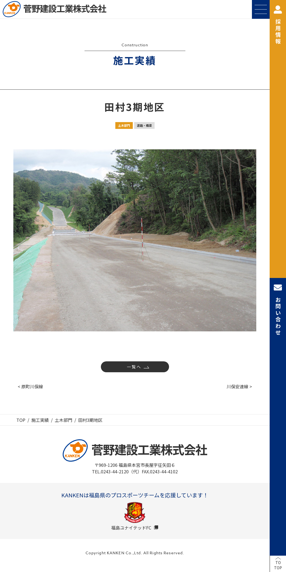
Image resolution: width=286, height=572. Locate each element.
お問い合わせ (278, 309)
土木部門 (124, 125)
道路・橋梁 (144, 125)
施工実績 (40, 420)
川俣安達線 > (239, 386)
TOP (20, 420)
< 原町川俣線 (30, 386)
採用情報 (278, 25)
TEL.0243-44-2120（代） (117, 471)
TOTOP (278, 565)
